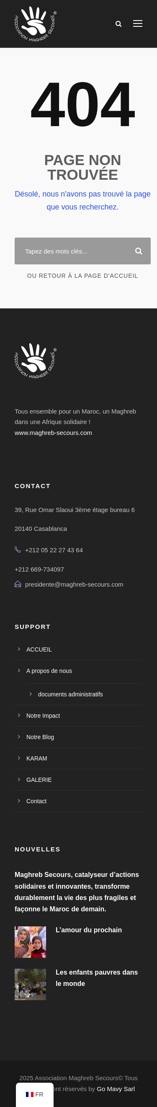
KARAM (36, 758)
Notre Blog (40, 737)
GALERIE (39, 779)
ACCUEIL (39, 649)
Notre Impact (43, 715)
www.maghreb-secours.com (53, 432)
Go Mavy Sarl (116, 1088)
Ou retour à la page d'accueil (82, 275)
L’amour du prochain (89, 930)
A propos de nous (49, 670)
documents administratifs (70, 694)
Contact (36, 801)
